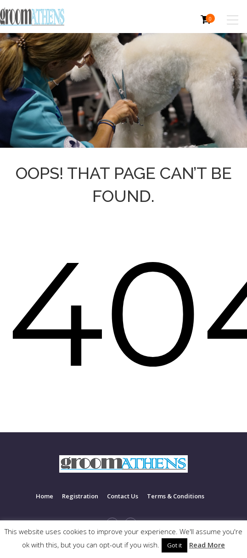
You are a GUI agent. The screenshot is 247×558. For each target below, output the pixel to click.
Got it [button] (174, 545)
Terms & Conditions (175, 496)
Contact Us (122, 496)
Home (44, 496)
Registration (80, 496)
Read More (207, 544)
